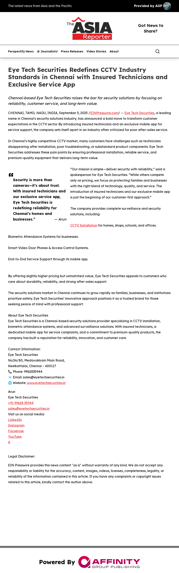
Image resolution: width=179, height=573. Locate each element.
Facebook (16, 431)
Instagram (16, 425)
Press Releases (72, 51)
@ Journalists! (47, 51)
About (114, 51)
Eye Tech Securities (139, 113)
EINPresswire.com (104, 113)
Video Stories (96, 51)
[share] (168, 51)
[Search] (157, 51)
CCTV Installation (83, 225)
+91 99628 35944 (21, 403)
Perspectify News (21, 51)
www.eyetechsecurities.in (46, 383)
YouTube (15, 437)
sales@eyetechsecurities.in (29, 409)
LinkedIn (15, 420)
